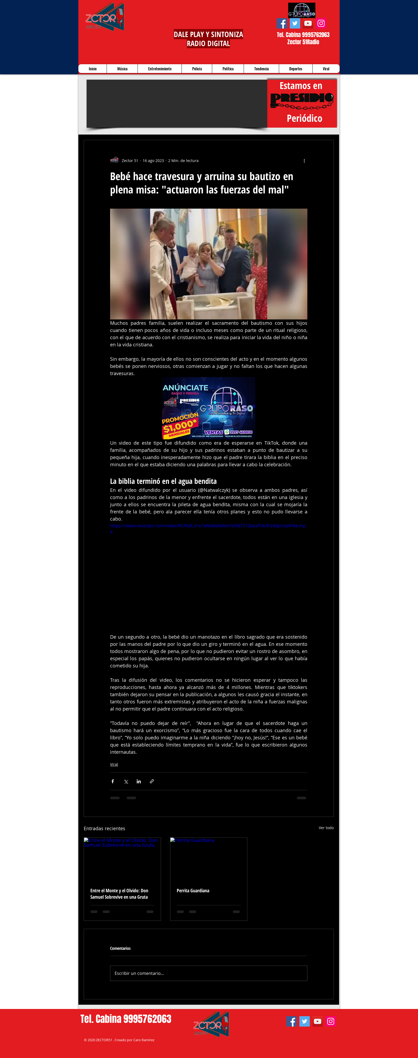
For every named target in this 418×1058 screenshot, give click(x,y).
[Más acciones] (304, 160)
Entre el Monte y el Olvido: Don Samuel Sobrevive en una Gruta (119, 893)
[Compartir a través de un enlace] (151, 781)
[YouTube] (308, 23)
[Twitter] (295, 23)
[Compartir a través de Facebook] (112, 781)
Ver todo (326, 827)
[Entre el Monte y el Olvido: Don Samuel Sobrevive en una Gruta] (122, 859)
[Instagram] (321, 23)
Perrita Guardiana (193, 890)
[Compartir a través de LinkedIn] (138, 781)
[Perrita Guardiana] (208, 859)
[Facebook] (282, 23)
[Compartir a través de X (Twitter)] (125, 781)
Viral (114, 764)
